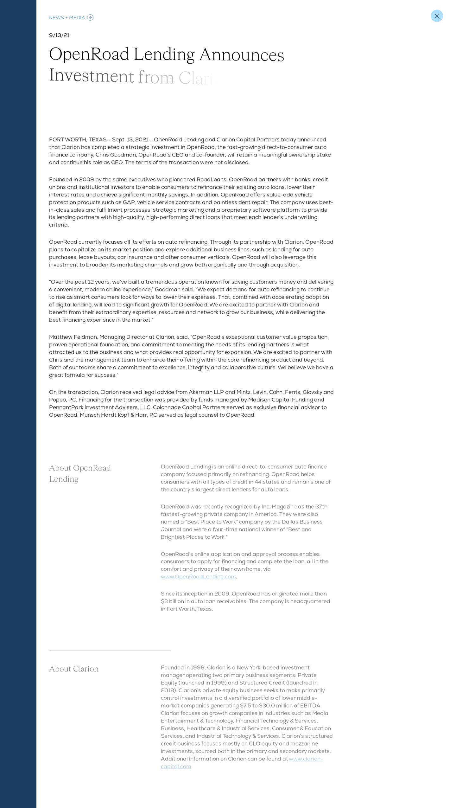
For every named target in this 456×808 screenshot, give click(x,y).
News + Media (71, 17)
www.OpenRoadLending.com (198, 578)
